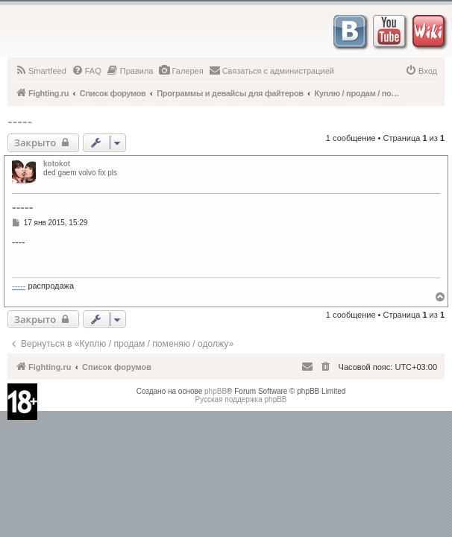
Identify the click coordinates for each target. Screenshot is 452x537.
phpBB (215, 391)
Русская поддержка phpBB (240, 399)
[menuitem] (40, 71)
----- (19, 121)
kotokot (56, 164)
